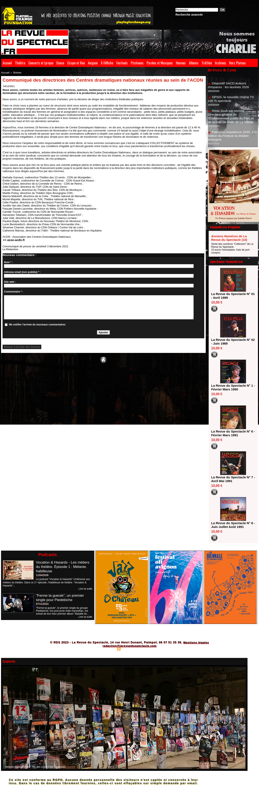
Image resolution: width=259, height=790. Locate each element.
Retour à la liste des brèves (19, 346)
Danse (60, 62)
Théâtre (20, 62)
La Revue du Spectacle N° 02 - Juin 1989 (231, 341)
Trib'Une (207, 62)
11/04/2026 (42, 575)
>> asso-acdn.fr (12, 239)
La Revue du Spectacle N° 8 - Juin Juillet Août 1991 (231, 525)
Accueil (7, 62)
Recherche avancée (189, 14)
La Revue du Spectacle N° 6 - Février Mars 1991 (231, 433)
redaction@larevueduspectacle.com (129, 645)
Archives (220, 62)
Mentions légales (196, 642)
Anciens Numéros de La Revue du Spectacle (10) (229, 237)
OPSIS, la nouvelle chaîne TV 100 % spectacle (232, 103)
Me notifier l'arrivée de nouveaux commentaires (37, 323)
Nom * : (8, 261)
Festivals (122, 62)
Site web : (10, 281)
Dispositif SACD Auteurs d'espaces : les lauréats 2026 (229, 89)
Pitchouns (137, 62)
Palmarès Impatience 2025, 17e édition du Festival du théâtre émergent (232, 139)
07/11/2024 (42, 603)
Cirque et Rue (76, 62)
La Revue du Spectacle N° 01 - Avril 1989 (231, 295)
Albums (193, 62)
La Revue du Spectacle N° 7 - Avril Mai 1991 (231, 479)
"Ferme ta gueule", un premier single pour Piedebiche (61, 597)
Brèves (15, 72)
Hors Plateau (237, 62)
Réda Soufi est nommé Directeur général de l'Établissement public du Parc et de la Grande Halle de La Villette (232, 120)
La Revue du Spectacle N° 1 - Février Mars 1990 (231, 387)
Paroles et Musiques (160, 62)
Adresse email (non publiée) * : (22, 271)
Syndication (129, 648)
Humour (181, 62)
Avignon (93, 62)
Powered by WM (147, 648)
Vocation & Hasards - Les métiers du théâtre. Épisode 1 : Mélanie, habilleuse (64, 566)
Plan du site (109, 648)
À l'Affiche (107, 62)
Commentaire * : (13, 291)
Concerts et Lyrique (40, 62)
